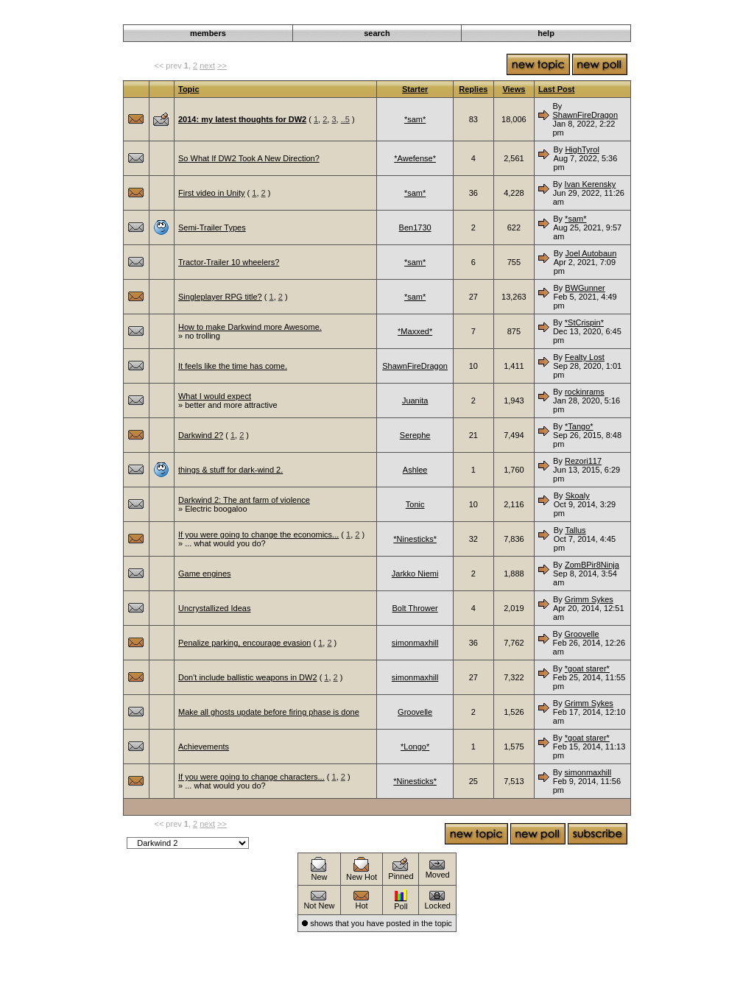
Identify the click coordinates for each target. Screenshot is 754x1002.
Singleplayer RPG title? (220, 296)
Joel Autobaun (591, 253)
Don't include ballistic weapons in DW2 (247, 677)
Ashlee (415, 469)
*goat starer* (587, 668)
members (208, 33)
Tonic (415, 504)
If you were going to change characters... (251, 776)
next (207, 65)
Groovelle (582, 633)
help (546, 33)
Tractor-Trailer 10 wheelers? (228, 262)
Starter (415, 89)
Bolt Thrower (415, 608)
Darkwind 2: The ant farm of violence (244, 499)
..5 (345, 119)
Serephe (415, 435)
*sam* (415, 119)
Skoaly (578, 495)
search (377, 33)
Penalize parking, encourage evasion (244, 642)
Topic (189, 89)
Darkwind (512, 16)
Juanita (415, 400)
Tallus (575, 530)
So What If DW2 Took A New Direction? (249, 158)
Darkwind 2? (200, 435)
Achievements (203, 746)
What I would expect (214, 396)
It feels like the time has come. (232, 365)
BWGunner (585, 287)
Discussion (557, 16)
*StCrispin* (584, 322)
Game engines (204, 573)
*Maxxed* (415, 331)
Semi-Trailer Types (212, 227)
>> (222, 65)
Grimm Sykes (589, 599)
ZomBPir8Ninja (592, 564)
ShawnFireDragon (585, 114)
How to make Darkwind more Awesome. (250, 326)
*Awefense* (415, 158)
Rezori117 (583, 460)
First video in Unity (211, 192)
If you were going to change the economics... (258, 534)
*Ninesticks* (415, 538)
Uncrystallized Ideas (214, 608)
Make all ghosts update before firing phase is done (268, 712)
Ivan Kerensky (590, 184)
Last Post (556, 89)
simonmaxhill (415, 642)
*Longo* (415, 746)
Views (513, 89)
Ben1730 (415, 227)
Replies (473, 89)
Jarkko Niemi (415, 573)
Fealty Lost (585, 357)
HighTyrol (582, 149)
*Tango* (579, 426)
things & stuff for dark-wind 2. (230, 469)
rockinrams (585, 391)
